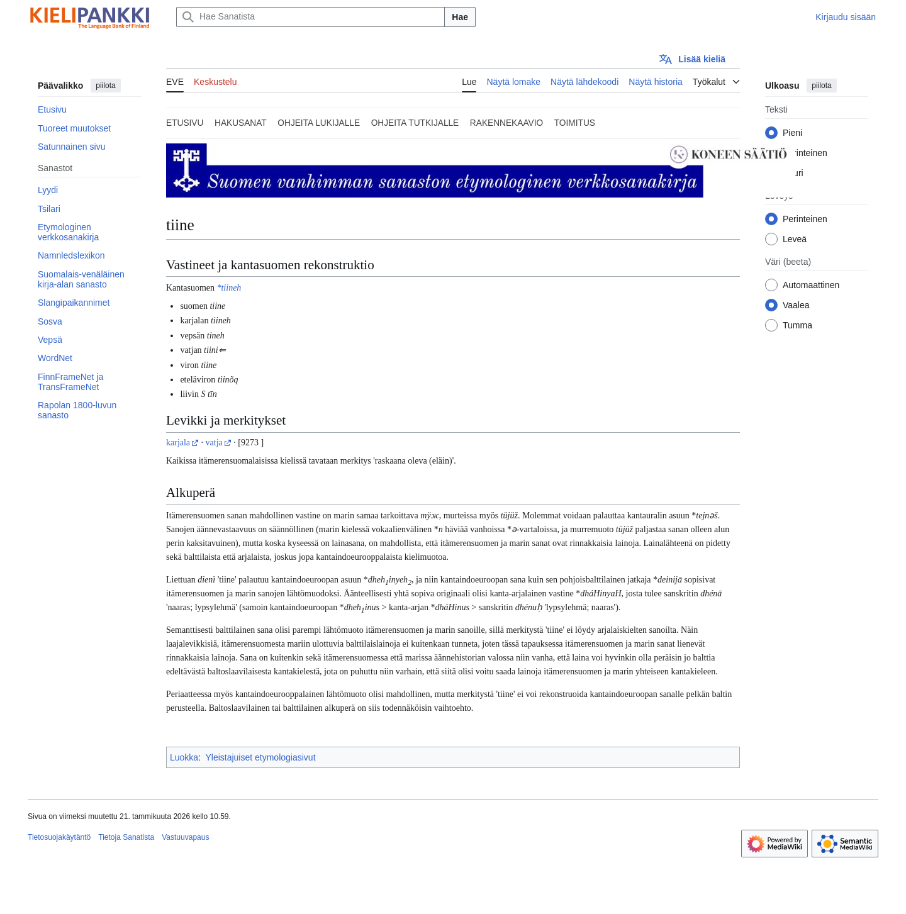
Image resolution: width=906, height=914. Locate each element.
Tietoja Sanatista (126, 837)
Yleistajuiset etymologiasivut (260, 757)
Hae (460, 17)
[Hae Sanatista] (310, 17)
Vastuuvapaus (185, 837)
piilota (105, 85)
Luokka (184, 757)
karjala (178, 442)
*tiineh (228, 288)
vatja (214, 442)
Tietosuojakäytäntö (59, 837)
